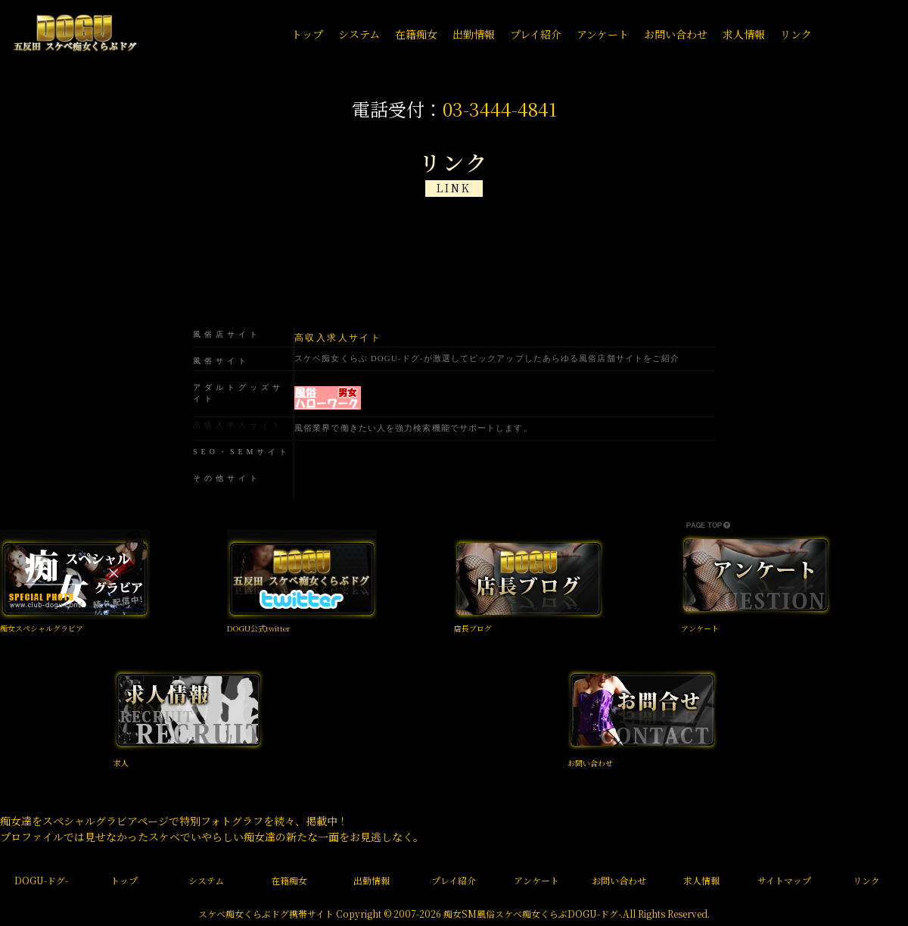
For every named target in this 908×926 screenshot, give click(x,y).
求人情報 (701, 880)
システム (206, 880)
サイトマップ (784, 880)
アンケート (700, 628)
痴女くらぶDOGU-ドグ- (571, 913)
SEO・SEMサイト (242, 451)
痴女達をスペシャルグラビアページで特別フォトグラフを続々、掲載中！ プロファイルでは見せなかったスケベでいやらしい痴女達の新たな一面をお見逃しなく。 (212, 828)
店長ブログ (473, 628)
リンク (866, 880)
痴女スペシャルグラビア (41, 628)
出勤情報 (371, 880)
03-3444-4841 (500, 108)
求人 (121, 763)
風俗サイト (221, 361)
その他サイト (227, 478)
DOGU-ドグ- (41, 880)
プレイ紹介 (453, 880)
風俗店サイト (227, 334)
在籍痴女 (289, 880)
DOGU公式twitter (259, 628)
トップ (124, 880)
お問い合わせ (590, 763)
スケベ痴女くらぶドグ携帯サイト (266, 913)
